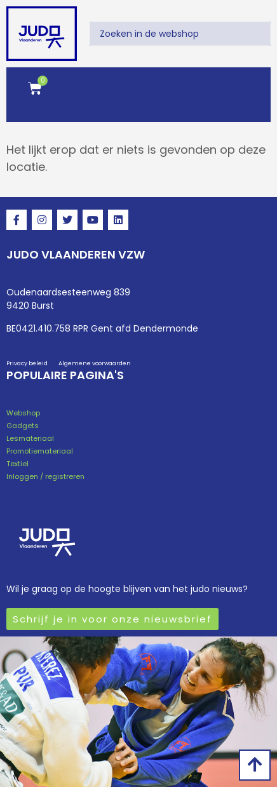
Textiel (17, 464)
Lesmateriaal (30, 438)
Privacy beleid (27, 363)
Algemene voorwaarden (94, 363)
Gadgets (22, 425)
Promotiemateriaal (39, 451)
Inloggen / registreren (45, 476)
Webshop (23, 413)
